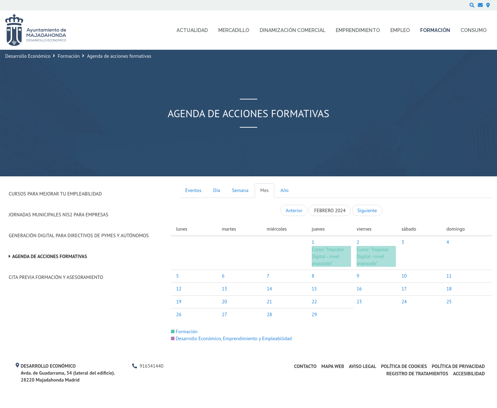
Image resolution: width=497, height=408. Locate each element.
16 (359, 289)
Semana (240, 190)
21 (269, 301)
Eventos (193, 190)
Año (284, 190)
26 (178, 314)
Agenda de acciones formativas (49, 256)
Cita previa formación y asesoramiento (56, 277)
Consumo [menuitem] (474, 30)
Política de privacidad (458, 366)
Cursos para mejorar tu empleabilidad (55, 194)
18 (448, 289)
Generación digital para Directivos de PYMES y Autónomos (79, 235)
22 (314, 301)
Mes (264, 190)
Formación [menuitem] (435, 30)
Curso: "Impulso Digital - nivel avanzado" (328, 256)
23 (359, 301)
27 (224, 314)
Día (216, 190)
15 (314, 289)
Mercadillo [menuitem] (233, 30)
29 (314, 314)
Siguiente (367, 210)
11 (448, 276)
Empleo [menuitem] (400, 30)
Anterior (294, 210)
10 (404, 276)
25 (448, 301)
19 (178, 301)
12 (178, 289)
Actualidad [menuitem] (192, 30)
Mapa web (332, 366)
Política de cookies (404, 366)
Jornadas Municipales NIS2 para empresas (58, 214)
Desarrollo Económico (27, 56)
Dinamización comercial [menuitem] (292, 30)
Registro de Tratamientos (417, 373)
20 (224, 301)
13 (224, 289)
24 (404, 301)
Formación (69, 56)
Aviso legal (362, 366)
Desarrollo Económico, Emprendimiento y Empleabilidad (231, 338)
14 (269, 289)
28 (269, 314)
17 (404, 289)
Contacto (305, 366)
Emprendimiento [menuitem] (358, 30)
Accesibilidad (469, 373)
